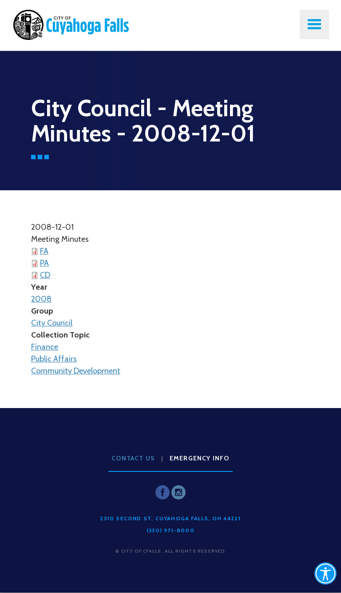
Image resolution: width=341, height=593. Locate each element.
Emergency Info (200, 458)
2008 (41, 299)
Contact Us (133, 458)
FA (44, 251)
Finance (44, 347)
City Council (51, 323)
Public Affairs (54, 359)
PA (44, 263)
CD (45, 275)
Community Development (75, 371)
